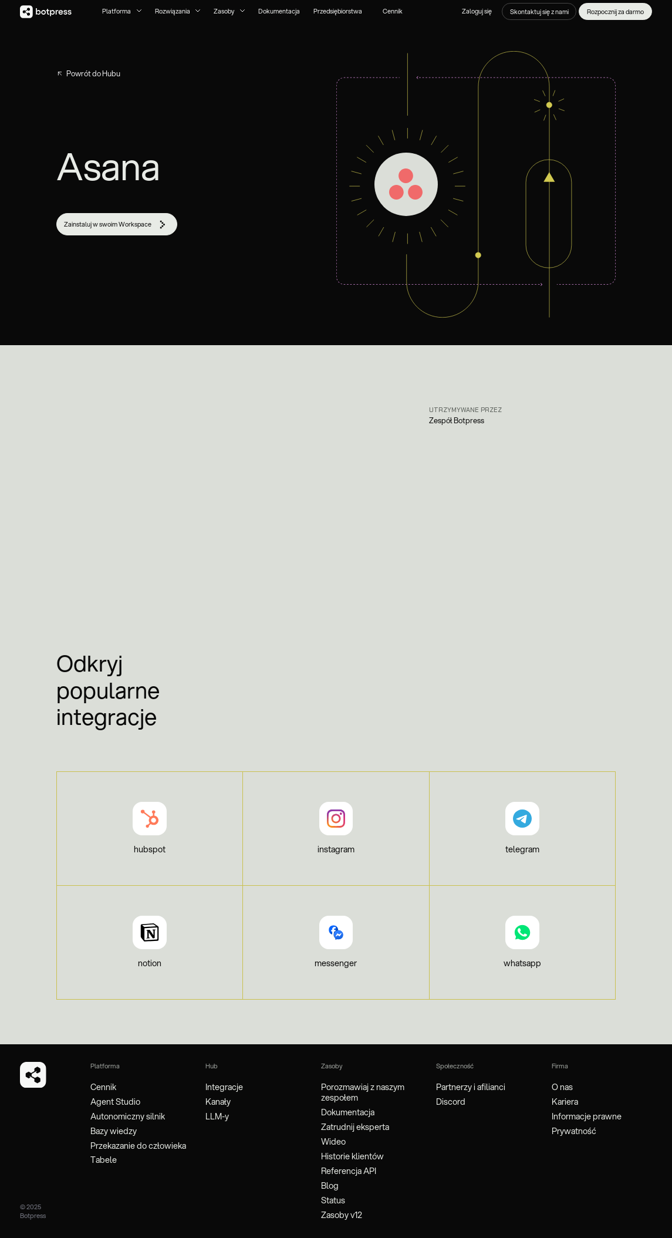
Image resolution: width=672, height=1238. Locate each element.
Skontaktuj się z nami (539, 11)
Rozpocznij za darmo (615, 11)
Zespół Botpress (456, 421)
